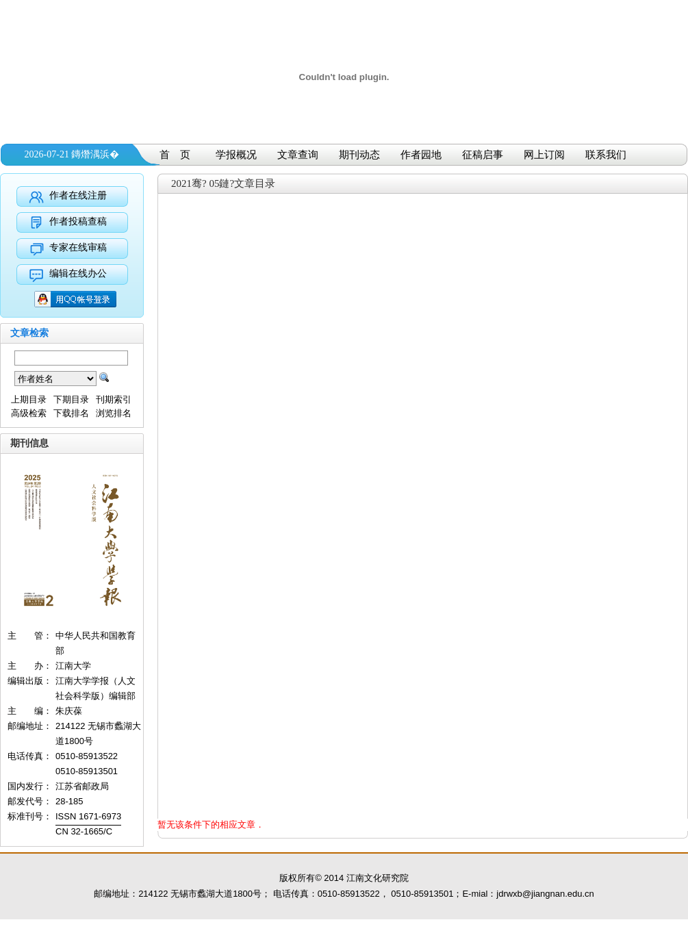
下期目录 (71, 399)
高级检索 (29, 413)
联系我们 (605, 154)
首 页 (175, 154)
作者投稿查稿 (78, 221)
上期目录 (29, 399)
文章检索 (29, 333)
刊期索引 (113, 399)
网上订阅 (544, 154)
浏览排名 (113, 413)
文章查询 (297, 154)
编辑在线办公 (78, 273)
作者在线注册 (78, 195)
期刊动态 (359, 154)
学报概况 (236, 154)
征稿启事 (482, 154)
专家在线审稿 (78, 247)
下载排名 (71, 413)
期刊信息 (29, 443)
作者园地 (421, 154)
